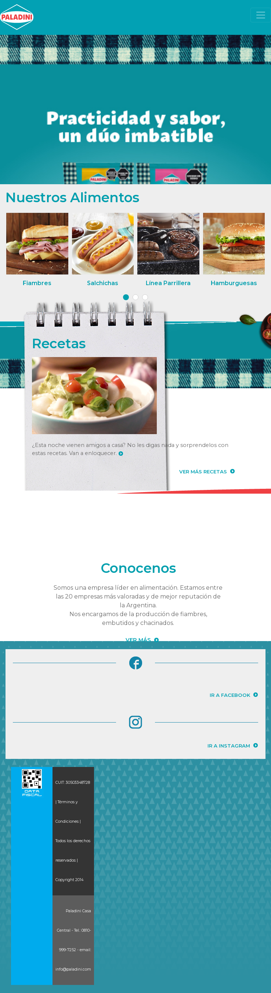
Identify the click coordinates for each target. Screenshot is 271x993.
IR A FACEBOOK (230, 695)
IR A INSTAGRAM (228, 746)
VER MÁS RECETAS (203, 471)
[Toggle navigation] (260, 15)
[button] (126, 297)
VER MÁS (138, 640)
